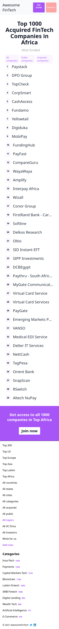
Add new (8, 545)
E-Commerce (12, 616)
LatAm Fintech (14, 585)
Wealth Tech (12, 604)
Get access (39, 6)
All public (8, 514)
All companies (12, 59)
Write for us (9, 538)
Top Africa (8, 476)
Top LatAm (9, 470)
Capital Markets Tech (18, 573)
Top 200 (7, 445)
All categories (10, 501)
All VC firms (9, 526)
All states (8, 489)
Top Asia (7, 464)
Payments (11, 566)
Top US (7, 451)
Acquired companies (43, 59)
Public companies (27, 59)
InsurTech (11, 560)
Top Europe (9, 457)
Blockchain (12, 579)
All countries (10, 482)
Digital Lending (14, 598)
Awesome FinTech (11, 7)
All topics (8, 520)
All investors (10, 532)
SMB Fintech (13, 591)
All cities (7, 495)
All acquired (9, 507)
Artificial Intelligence (17, 610)
